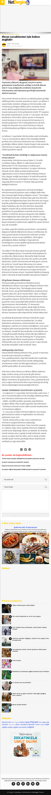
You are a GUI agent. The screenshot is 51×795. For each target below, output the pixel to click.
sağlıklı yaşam (7, 727)
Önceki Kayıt (6, 515)
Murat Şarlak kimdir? (19, 704)
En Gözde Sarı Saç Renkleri (21, 682)
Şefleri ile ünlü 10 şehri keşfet (25, 527)
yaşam (17, 34)
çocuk (11, 34)
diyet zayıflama (22, 724)
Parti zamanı (16, 660)
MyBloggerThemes (38, 792)
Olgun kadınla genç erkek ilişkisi (23, 605)
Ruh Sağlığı (42, 722)
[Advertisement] (25, 18)
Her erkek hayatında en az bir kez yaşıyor (26, 616)
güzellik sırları (34, 724)
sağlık (47, 724)
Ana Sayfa (5, 34)
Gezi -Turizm (15, 722)
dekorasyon (12, 724)
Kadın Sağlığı (25, 722)
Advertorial (6, 722)
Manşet (34, 721)
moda (42, 724)
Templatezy (17, 792)
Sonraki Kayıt (44, 515)
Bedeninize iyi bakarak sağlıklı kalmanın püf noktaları (30, 671)
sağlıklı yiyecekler (20, 727)
